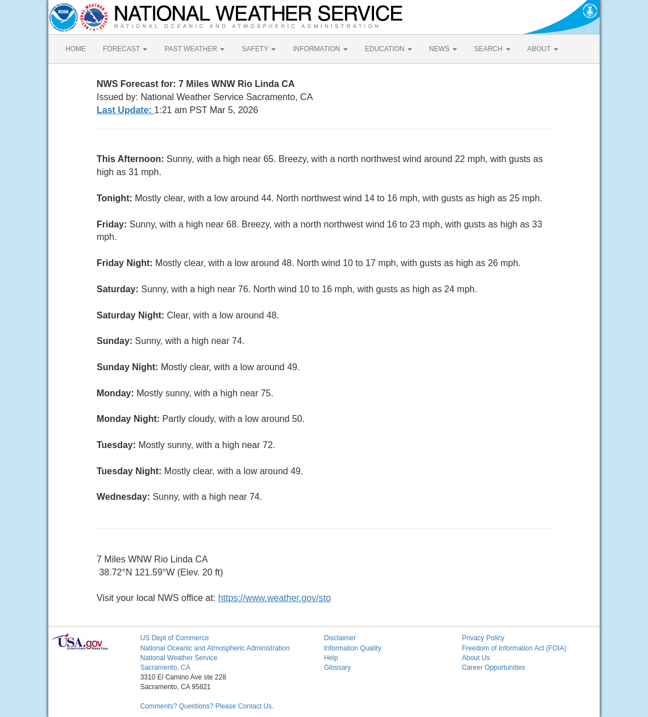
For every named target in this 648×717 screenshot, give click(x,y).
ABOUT (542, 49)
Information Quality (352, 648)
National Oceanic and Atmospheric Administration (215, 648)
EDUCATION (388, 49)
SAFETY (259, 49)
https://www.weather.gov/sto (274, 598)
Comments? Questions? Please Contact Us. (207, 706)
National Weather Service (179, 658)
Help (331, 658)
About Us (475, 658)
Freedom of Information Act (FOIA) (514, 648)
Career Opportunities (493, 668)
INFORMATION (320, 49)
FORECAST (125, 49)
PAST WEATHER (194, 49)
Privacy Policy (483, 638)
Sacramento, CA (165, 668)
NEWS (443, 49)
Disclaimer (340, 638)
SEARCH (492, 49)
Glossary (337, 668)
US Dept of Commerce (174, 638)
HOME (75, 49)
